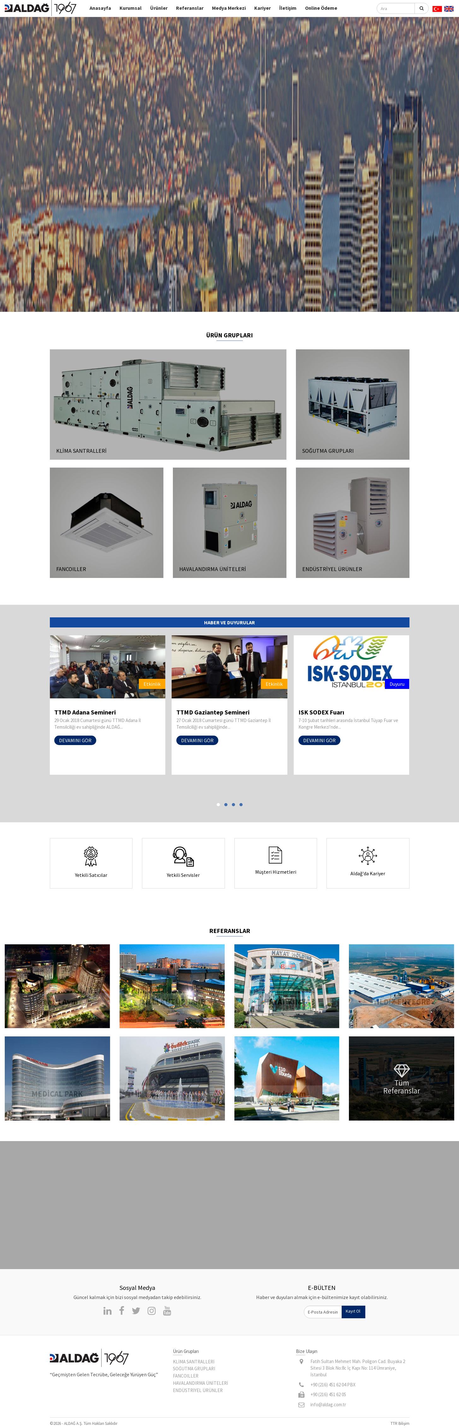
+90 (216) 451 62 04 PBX (333, 1385)
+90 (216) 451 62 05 (328, 1394)
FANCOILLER (185, 1376)
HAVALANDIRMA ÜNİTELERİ (200, 1383)
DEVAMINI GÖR (68, 740)
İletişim (288, 8)
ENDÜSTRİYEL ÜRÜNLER (198, 1390)
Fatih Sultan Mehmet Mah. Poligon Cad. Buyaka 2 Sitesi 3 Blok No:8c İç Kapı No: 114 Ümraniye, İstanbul (357, 1368)
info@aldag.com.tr (328, 1405)
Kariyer (262, 8)
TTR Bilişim (400, 1423)
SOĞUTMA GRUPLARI (194, 1369)
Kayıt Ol (353, 1311)
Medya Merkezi (229, 8)
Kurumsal (131, 8)
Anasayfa (100, 8)
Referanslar (189, 8)
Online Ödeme (321, 8)
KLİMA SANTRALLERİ (194, 1362)
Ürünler (159, 8)
